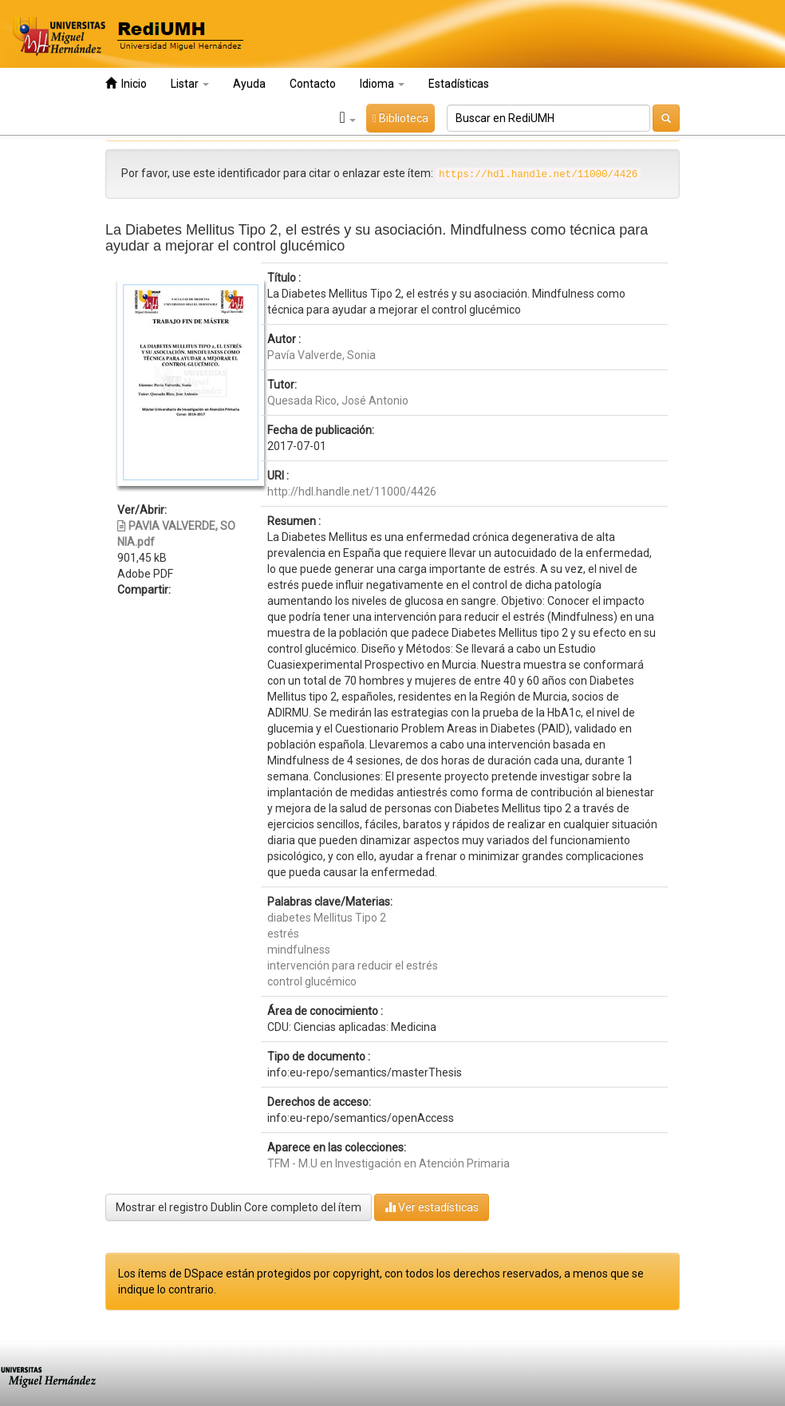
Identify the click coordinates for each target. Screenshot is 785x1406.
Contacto (313, 83)
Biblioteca (400, 118)
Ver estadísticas (432, 1207)
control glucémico (312, 981)
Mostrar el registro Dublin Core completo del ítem (238, 1207)
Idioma (382, 83)
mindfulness (298, 949)
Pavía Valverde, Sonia (321, 355)
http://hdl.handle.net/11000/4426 (351, 491)
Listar (190, 83)
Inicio (126, 83)
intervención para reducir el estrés (352, 965)
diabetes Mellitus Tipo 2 (326, 917)
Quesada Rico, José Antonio (337, 400)
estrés (283, 933)
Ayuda (249, 83)
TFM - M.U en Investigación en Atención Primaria (388, 1163)
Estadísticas (458, 83)
